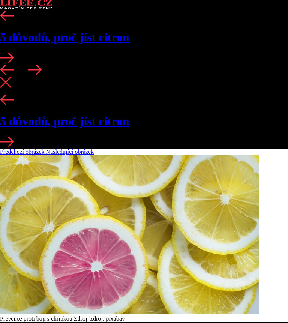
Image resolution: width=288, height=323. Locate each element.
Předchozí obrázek (23, 152)
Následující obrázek (70, 152)
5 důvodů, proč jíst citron (64, 37)
